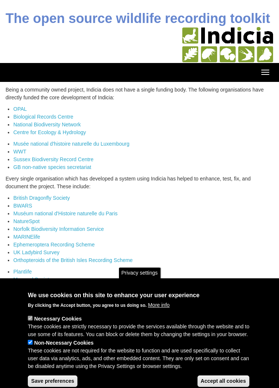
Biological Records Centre (43, 117)
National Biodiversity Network (47, 124)
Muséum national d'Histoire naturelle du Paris (65, 213)
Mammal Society (32, 279)
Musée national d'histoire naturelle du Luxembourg (71, 144)
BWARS (22, 206)
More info (158, 313)
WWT (19, 152)
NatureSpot (26, 221)
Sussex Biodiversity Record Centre (53, 159)
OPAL (20, 109)
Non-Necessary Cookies (63, 351)
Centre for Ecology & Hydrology (49, 132)
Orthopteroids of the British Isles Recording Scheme (73, 260)
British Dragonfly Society (41, 198)
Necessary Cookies (58, 326)
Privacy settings (139, 280)
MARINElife (26, 237)
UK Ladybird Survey (36, 252)
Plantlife (22, 272)
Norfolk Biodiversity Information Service (58, 229)
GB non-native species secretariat (52, 167)
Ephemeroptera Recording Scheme (53, 245)
